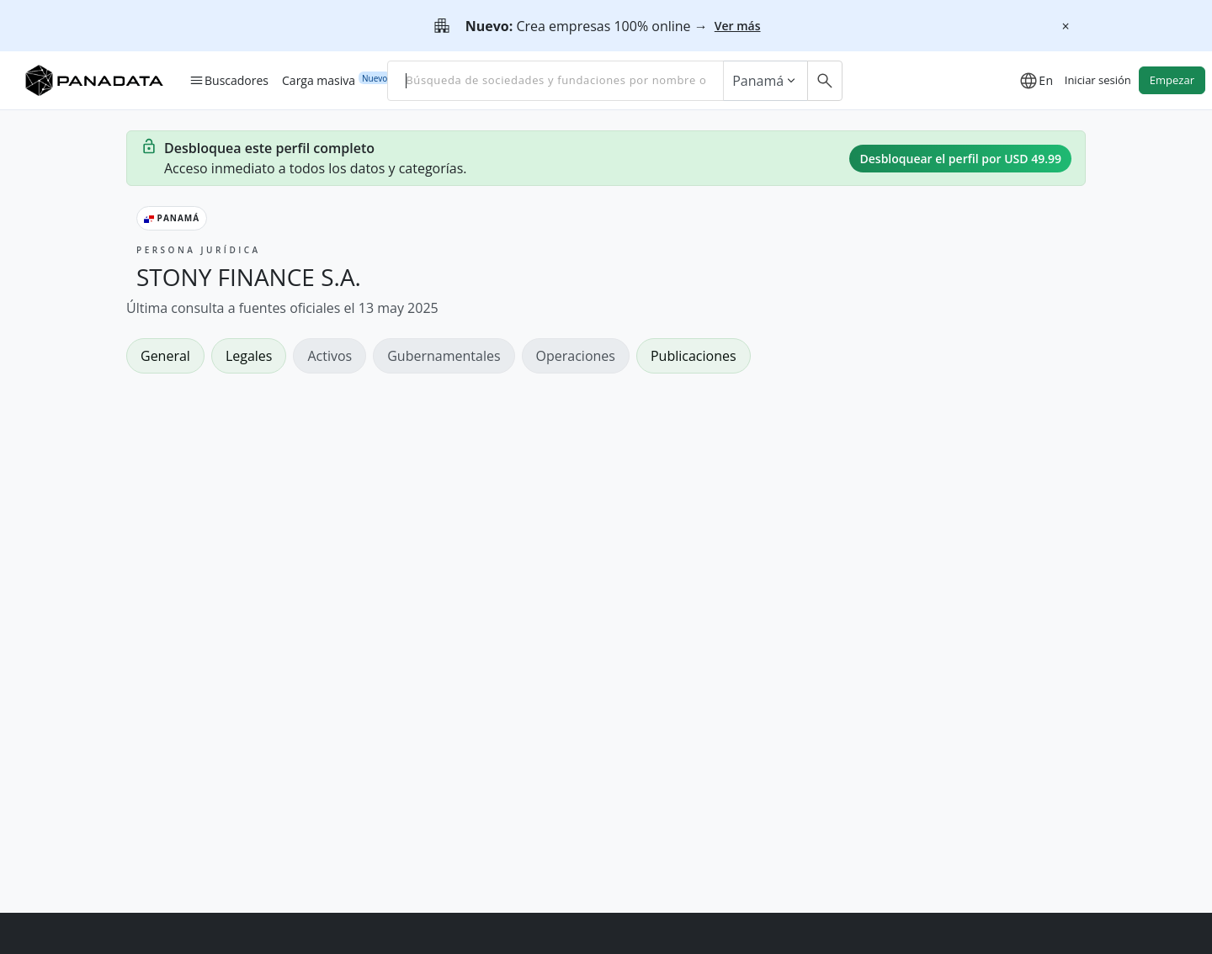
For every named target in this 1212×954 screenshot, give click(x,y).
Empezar (1172, 79)
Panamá (765, 81)
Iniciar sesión (1098, 79)
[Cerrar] (1065, 26)
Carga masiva (318, 80)
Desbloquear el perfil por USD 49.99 (960, 159)
